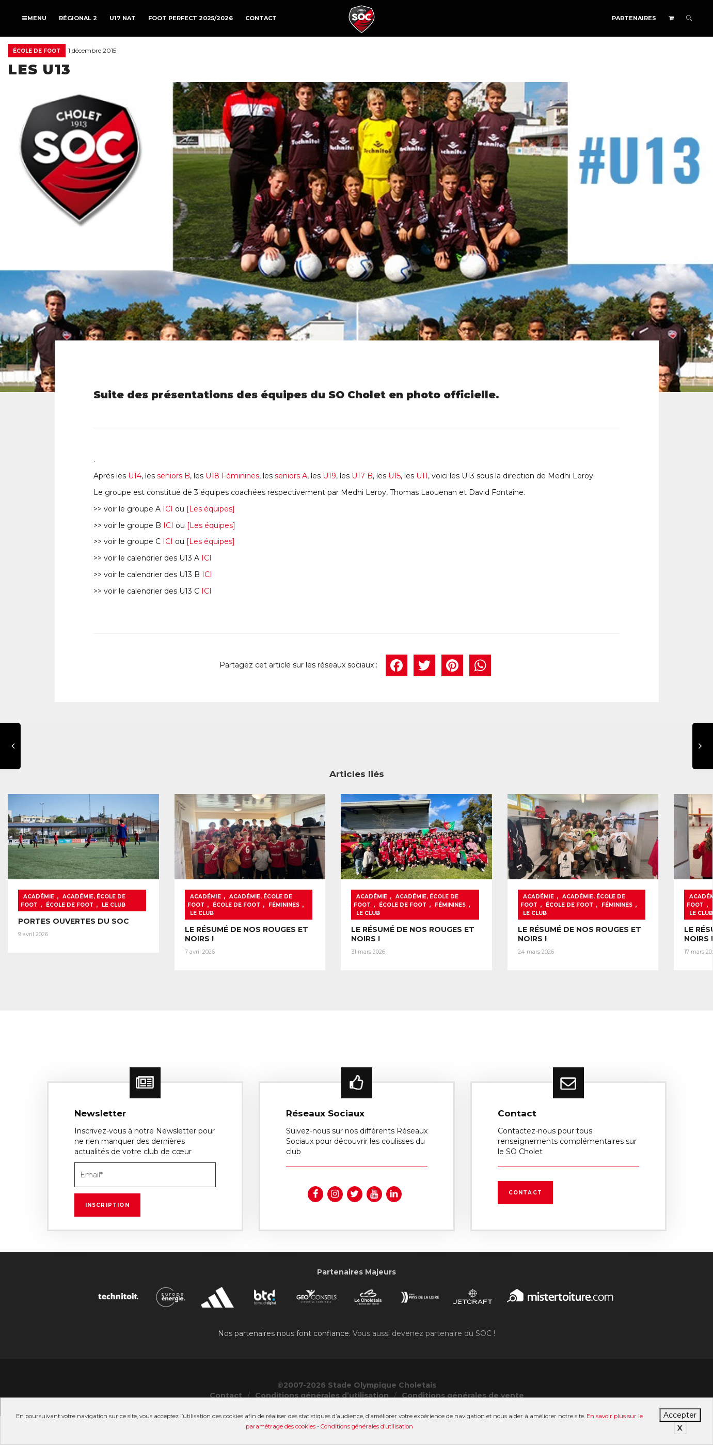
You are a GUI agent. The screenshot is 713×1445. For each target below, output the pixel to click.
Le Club (91, 911)
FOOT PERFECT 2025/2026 (190, 18)
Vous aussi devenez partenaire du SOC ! (424, 1338)
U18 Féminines (232, 475)
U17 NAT (122, 18)
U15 (394, 475)
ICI (168, 509)
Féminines (272, 911)
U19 (329, 475)
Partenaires (634, 18)
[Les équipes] (210, 509)
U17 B (362, 475)
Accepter (679, 1415)
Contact (261, 18)
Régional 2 (78, 18)
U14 (134, 475)
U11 (422, 475)
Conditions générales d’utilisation (367, 1426)
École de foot (36, 51)
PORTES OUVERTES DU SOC (73, 927)
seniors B (173, 475)
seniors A (291, 475)
